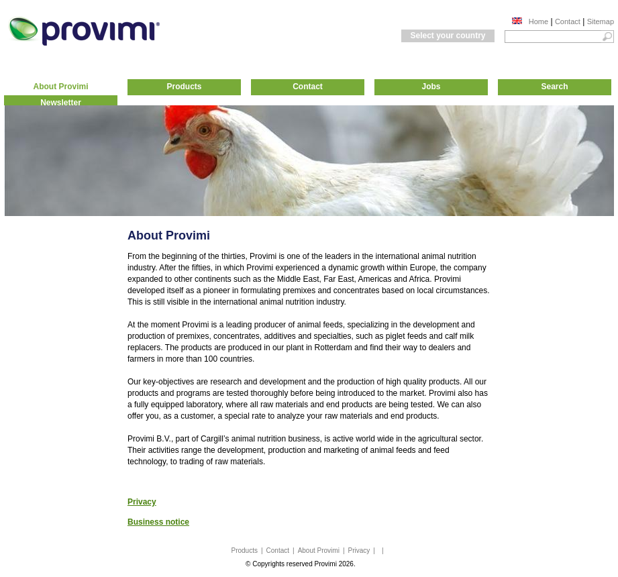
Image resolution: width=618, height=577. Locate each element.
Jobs (430, 86)
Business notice (158, 522)
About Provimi (60, 86)
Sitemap (600, 21)
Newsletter (60, 102)
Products (183, 86)
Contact (567, 21)
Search (554, 86)
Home (538, 21)
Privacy (359, 550)
